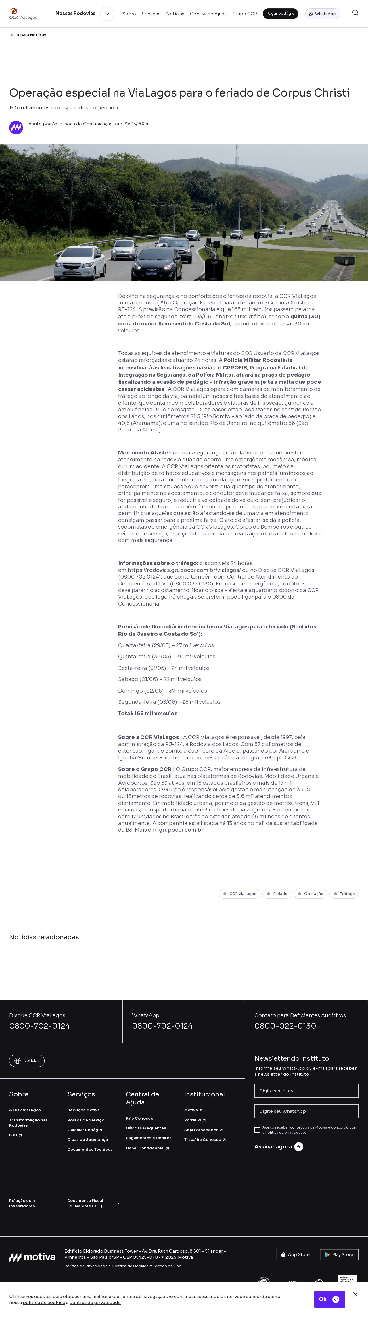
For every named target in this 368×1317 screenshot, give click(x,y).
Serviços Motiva (84, 1110)
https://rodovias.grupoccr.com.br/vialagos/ (184, 570)
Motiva (193, 1110)
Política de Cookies (130, 1266)
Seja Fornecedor (203, 1129)
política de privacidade (95, 1302)
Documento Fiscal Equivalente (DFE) (93, 1203)
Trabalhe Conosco (205, 1139)
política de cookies (44, 1302)
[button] (322, 13)
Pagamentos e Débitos (149, 1137)
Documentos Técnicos (90, 1149)
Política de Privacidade (86, 1266)
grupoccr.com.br (181, 830)
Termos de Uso (167, 1266)
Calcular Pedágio (85, 1129)
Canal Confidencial (148, 1148)
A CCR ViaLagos (25, 1110)
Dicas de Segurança (88, 1139)
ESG (16, 1135)
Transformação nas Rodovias (28, 1123)
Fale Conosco (139, 1118)
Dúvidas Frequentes (146, 1128)
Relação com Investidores (22, 1203)
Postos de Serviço (86, 1120)
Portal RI (195, 1120)
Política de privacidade (285, 1132)
